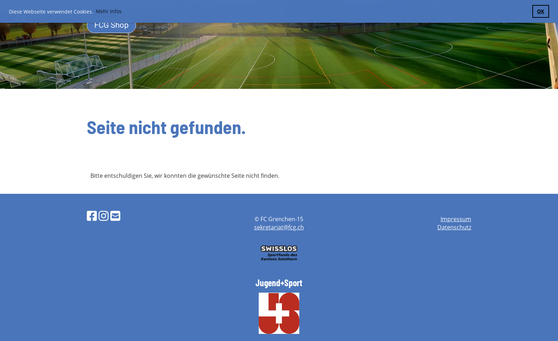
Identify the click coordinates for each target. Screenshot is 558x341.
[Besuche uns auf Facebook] (92, 215)
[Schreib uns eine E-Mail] (115, 215)
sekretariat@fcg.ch (279, 227)
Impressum (456, 219)
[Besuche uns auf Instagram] (104, 215)
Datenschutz (454, 227)
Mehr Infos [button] (109, 11)
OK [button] (540, 11)
